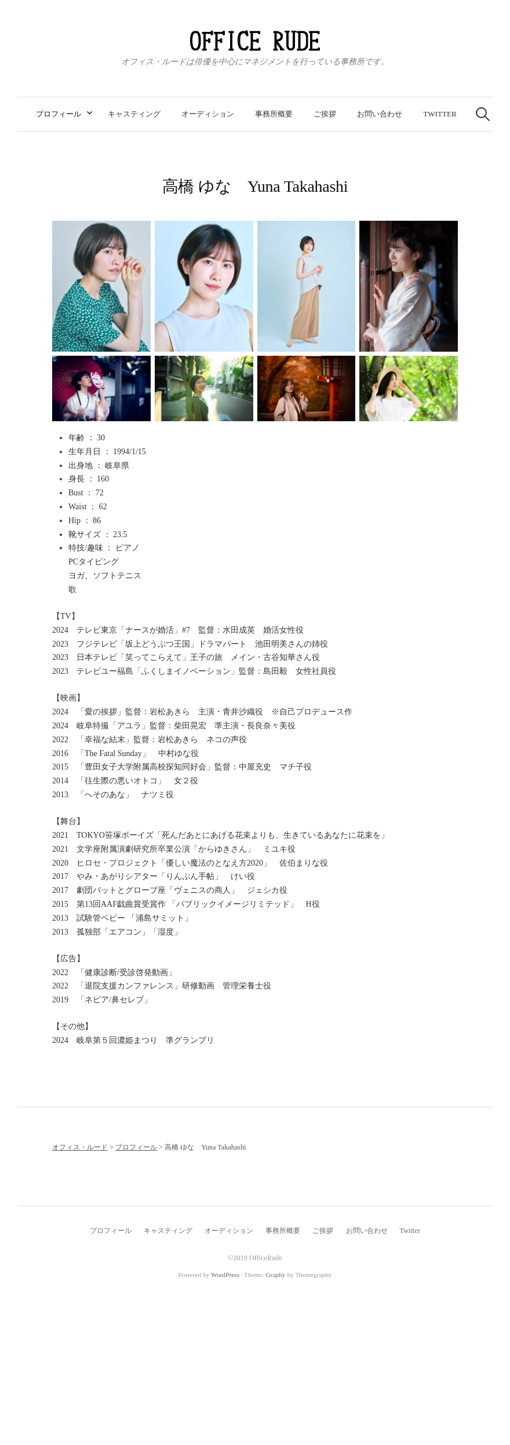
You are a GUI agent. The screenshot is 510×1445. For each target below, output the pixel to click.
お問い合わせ (379, 114)
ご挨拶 (325, 114)
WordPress (225, 1274)
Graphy (275, 1274)
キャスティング (134, 114)
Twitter (440, 114)
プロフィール (58, 114)
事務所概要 (274, 114)
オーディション (207, 114)
